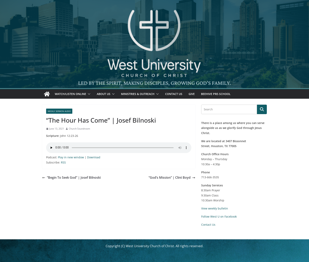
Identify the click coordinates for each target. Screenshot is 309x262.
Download (93, 157)
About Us (103, 94)
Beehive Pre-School (216, 94)
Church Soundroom (79, 128)
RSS (63, 162)
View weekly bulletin (214, 208)
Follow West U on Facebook (219, 216)
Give (192, 94)
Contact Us (173, 94)
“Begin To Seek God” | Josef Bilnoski (71, 177)
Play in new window (71, 157)
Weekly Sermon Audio (59, 111)
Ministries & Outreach (137, 94)
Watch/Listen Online (70, 94)
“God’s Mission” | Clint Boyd (172, 177)
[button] (88, 94)
